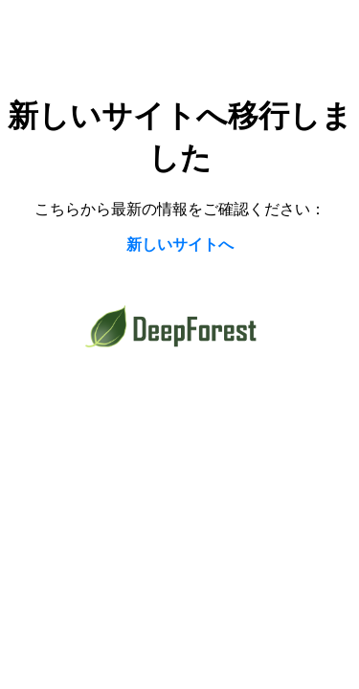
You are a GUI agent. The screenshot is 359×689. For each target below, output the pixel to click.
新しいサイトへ (180, 244)
